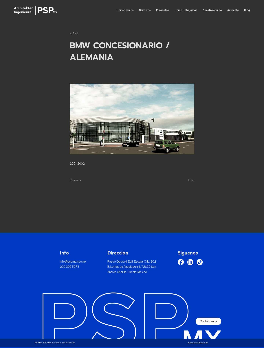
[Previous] (82, 180)
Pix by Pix (70, 343)
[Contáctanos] (208, 321)
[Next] (185, 180)
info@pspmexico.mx (73, 261)
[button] (82, 33)
